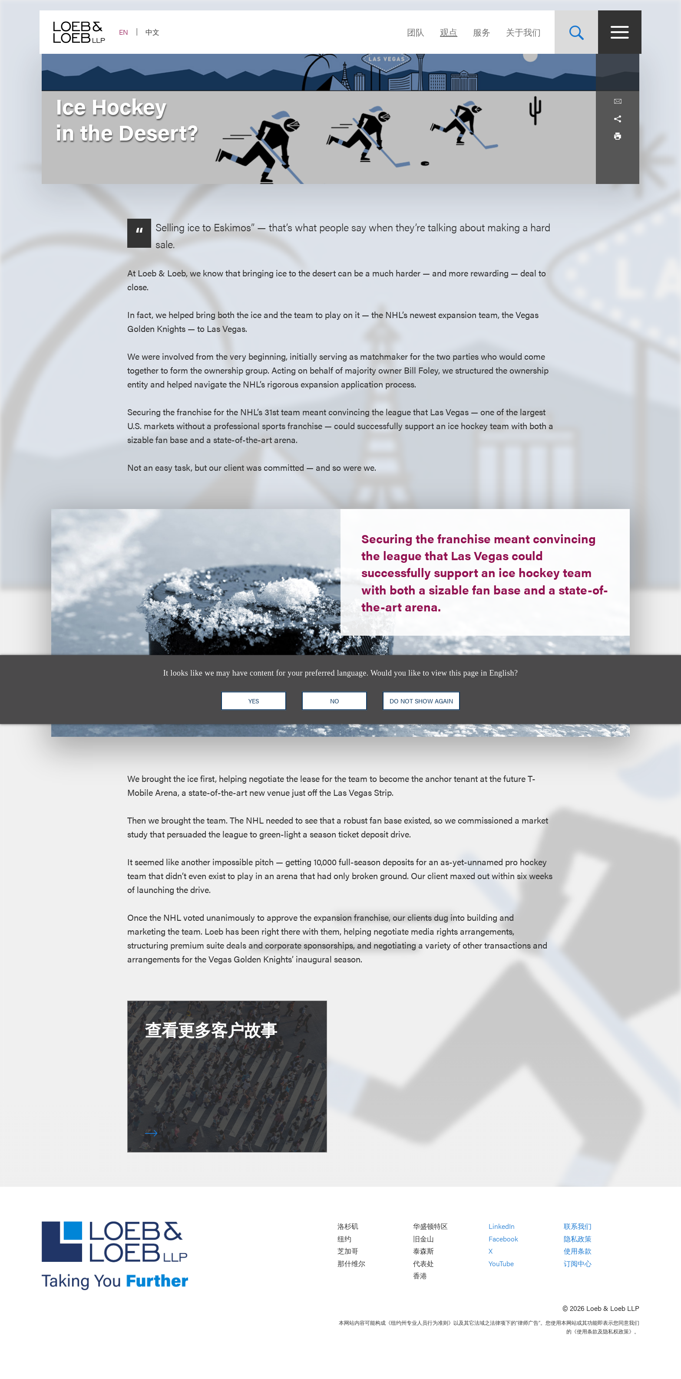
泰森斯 (423, 1251)
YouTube (501, 1263)
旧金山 (423, 1239)
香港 (420, 1276)
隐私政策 (578, 1239)
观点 (446, 32)
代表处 (423, 1263)
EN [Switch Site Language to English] (125, 32)
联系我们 (578, 1226)
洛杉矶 (347, 1226)
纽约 (344, 1239)
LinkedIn (502, 1226)
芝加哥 (347, 1251)
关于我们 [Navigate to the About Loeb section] (521, 32)
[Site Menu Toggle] (617, 32)
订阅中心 (578, 1263)
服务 (479, 32)
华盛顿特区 (430, 1226)
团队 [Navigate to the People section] (413, 32)
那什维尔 (351, 1263)
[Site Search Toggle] (574, 32)
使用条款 (578, 1251)
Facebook (503, 1239)
